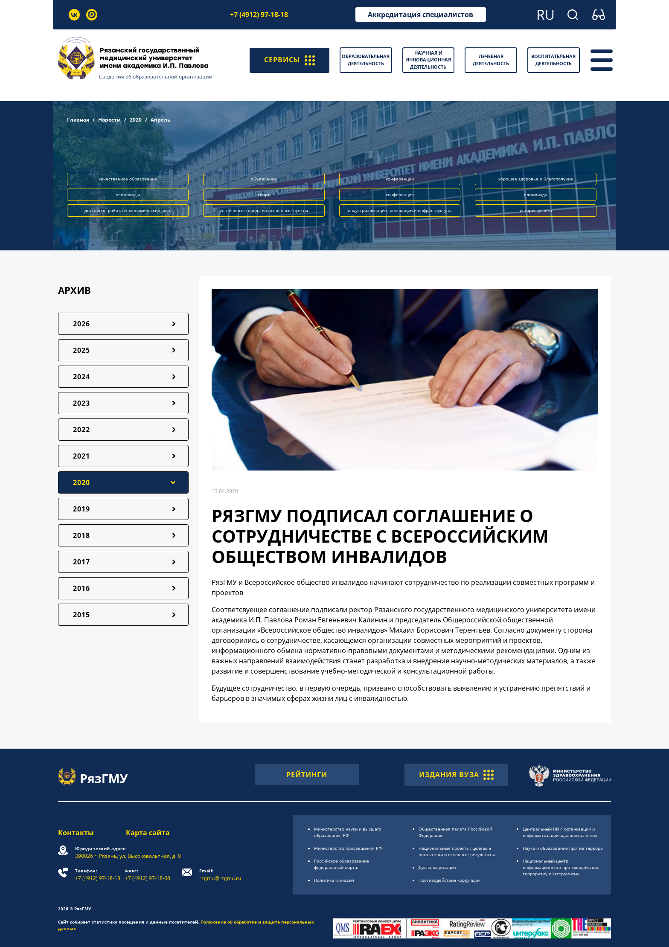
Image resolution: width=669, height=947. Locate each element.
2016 (81, 588)
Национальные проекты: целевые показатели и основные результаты (457, 851)
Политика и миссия (334, 880)
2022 (81, 429)
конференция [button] (400, 195)
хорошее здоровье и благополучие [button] (535, 179)
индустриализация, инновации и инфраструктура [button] (399, 210)
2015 (81, 614)
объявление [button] (264, 179)
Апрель (160, 119)
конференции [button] (400, 179)
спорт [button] (264, 195)
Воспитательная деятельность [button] (553, 60)
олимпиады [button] (128, 195)
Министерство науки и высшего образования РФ (347, 832)
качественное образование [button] (128, 179)
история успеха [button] (536, 210)
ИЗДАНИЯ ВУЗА (456, 774)
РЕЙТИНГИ (306, 774)
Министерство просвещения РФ (348, 848)
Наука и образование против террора (563, 848)
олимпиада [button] (535, 195)
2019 (81, 509)
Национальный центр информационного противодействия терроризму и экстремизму (561, 867)
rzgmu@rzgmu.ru (220, 875)
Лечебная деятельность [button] (491, 60)
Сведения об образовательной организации (155, 76)
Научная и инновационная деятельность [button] (428, 59)
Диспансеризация (437, 867)
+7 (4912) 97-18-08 (147, 875)
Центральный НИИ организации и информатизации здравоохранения (560, 832)
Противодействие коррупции (449, 880)
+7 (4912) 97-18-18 (259, 14)
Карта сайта (148, 832)
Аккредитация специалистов (420, 14)
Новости (109, 119)
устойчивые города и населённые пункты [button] (264, 210)
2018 (81, 535)
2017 (81, 561)
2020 (136, 119)
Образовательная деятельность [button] (366, 60)
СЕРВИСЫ (289, 60)
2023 (81, 403)
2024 (81, 376)
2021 (81, 456)
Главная (78, 119)
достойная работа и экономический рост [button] (127, 210)
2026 (81, 323)
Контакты (76, 832)
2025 (81, 350)
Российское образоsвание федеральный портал (341, 864)
